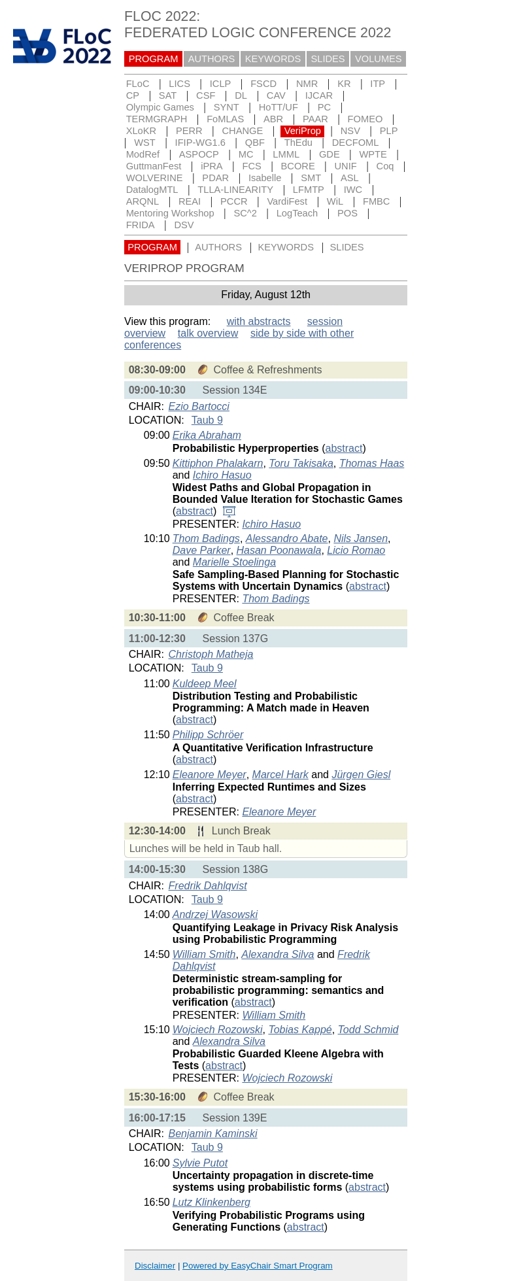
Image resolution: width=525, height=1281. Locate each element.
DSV (184, 225)
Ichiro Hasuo (222, 475)
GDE (329, 154)
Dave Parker (202, 550)
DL (241, 95)
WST (145, 142)
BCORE (298, 166)
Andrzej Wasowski (215, 914)
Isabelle (265, 178)
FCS (251, 166)
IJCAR (319, 95)
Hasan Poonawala (279, 550)
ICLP (220, 83)
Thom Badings (206, 538)
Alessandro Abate (287, 538)
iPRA (211, 166)
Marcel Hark (280, 774)
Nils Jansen (360, 538)
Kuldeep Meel (205, 683)
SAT (168, 95)
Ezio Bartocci (199, 406)
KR (343, 83)
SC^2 (244, 213)
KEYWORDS (273, 59)
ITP (377, 83)
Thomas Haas (372, 463)
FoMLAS (225, 119)
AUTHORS (211, 59)
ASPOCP (199, 154)
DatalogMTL (152, 189)
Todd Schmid (368, 1029)
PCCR (234, 201)
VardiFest (287, 201)
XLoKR (141, 131)
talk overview (208, 333)
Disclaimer (155, 1266)
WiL (335, 201)
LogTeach (297, 213)
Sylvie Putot (200, 1163)
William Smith (204, 954)
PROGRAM (153, 59)
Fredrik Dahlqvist (208, 885)
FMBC (376, 201)
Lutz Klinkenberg (211, 1202)
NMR (307, 83)
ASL (350, 178)
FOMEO (365, 119)
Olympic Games (160, 107)
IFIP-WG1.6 (200, 142)
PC (324, 107)
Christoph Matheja (211, 654)
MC (246, 154)
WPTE (373, 154)
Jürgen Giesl (360, 774)
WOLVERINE (154, 178)
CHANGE (242, 131)
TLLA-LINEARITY (235, 189)
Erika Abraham (207, 435)
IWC (353, 189)
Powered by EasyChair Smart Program (257, 1266)
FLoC (138, 83)
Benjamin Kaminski (213, 1133)
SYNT (226, 107)
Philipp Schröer (208, 734)
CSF (205, 95)
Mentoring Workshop (170, 213)
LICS (179, 83)
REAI (189, 201)
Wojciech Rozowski (218, 1029)
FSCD (263, 83)
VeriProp (302, 131)
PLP (389, 131)
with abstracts (259, 321)
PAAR (315, 119)
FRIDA (140, 225)
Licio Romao (356, 550)
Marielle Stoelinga (234, 562)
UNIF (346, 166)
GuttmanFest (154, 166)
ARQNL (143, 201)
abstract (344, 448)
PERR (189, 131)
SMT (311, 178)
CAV (276, 95)
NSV (350, 131)
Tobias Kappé (299, 1029)
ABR (273, 119)
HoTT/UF (278, 107)
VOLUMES (378, 59)
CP (132, 95)
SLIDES (328, 59)
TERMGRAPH (157, 119)
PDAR (215, 178)
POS (347, 213)
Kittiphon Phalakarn (218, 463)
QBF (255, 142)
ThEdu (298, 142)
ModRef (143, 154)
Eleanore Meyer (209, 774)
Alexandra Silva (277, 954)
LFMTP (308, 189)
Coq (385, 166)
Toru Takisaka (301, 463)
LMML (286, 154)
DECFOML (355, 142)
